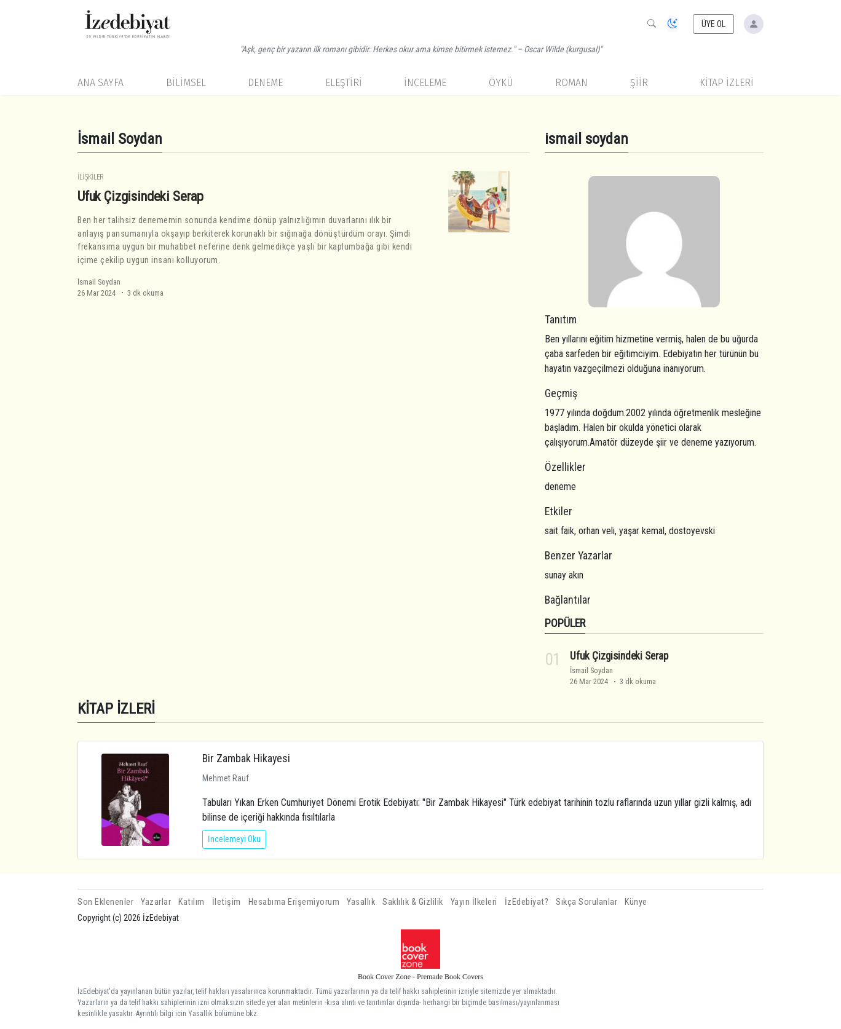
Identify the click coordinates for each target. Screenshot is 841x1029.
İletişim (226, 902)
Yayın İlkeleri (474, 902)
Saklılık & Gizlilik (412, 902)
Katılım (191, 902)
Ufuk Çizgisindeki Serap (140, 196)
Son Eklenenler (105, 902)
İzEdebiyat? (527, 902)
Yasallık (361, 902)
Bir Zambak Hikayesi (246, 758)
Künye (636, 902)
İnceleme (425, 83)
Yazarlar (156, 902)
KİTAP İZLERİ (727, 83)
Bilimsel (186, 83)
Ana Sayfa (100, 83)
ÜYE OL (713, 24)
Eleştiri (343, 83)
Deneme (265, 83)
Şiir (639, 83)
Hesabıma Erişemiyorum (294, 902)
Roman (571, 83)
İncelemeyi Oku (234, 839)
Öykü (501, 83)
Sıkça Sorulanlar (586, 902)
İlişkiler (90, 176)
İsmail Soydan (98, 281)
